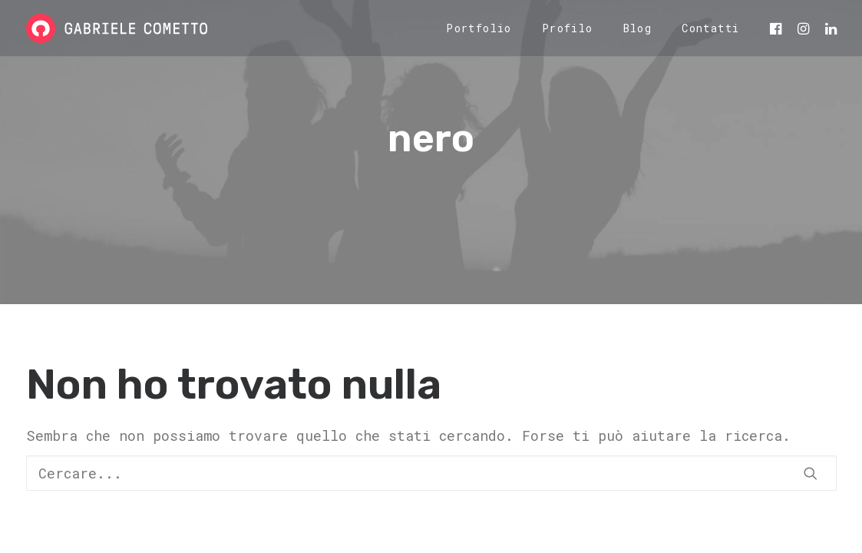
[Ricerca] (431, 473)
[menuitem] (479, 28)
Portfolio (479, 28)
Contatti (710, 28)
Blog (637, 28)
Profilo (567, 28)
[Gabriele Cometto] (116, 28)
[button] (778, 28)
